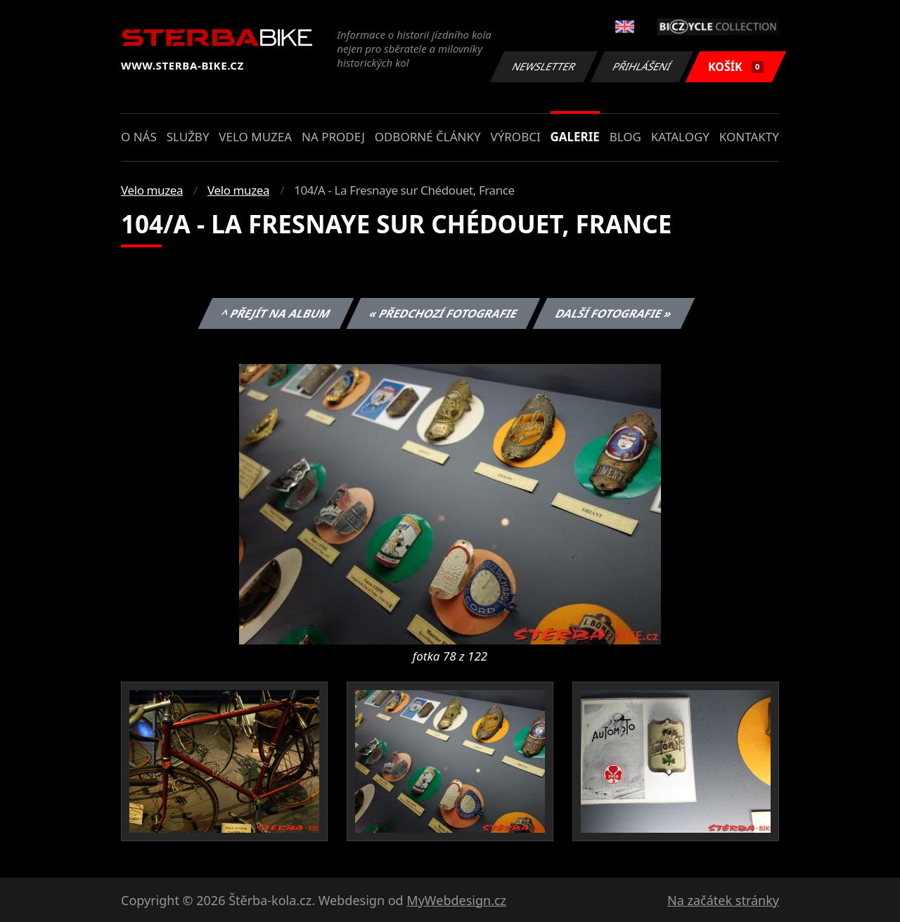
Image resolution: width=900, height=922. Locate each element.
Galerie (575, 137)
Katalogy (680, 137)
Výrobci (515, 137)
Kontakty (749, 137)
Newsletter (543, 66)
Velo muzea (255, 137)
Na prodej (333, 137)
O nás (139, 137)
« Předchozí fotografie (443, 313)
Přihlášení (642, 66)
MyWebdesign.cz (456, 900)
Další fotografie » (614, 313)
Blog (625, 137)
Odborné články (428, 137)
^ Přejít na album (276, 313)
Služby (188, 137)
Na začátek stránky (723, 900)
